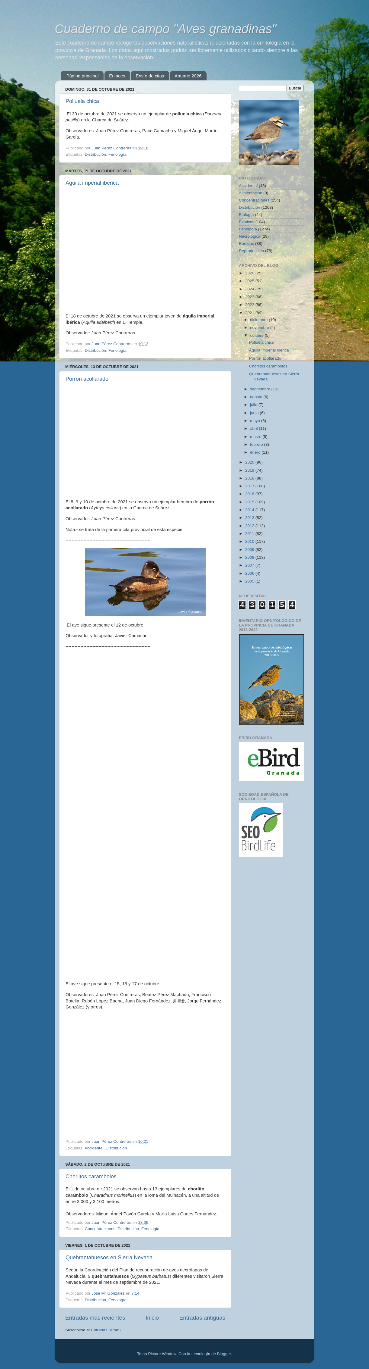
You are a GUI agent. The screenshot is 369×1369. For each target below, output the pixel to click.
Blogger (224, 1354)
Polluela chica (82, 101)
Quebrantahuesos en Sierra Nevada (109, 1258)
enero (256, 452)
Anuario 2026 (188, 75)
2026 (250, 273)
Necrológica (249, 236)
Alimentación (250, 193)
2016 (250, 494)
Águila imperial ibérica (92, 183)
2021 (250, 313)
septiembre (260, 389)
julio (254, 404)
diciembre (259, 319)
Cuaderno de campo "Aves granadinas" (165, 29)
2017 (250, 486)
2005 (250, 581)
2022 (250, 304)
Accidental (94, 1148)
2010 (250, 541)
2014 (250, 510)
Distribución (95, 154)
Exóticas (246, 222)
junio (255, 413)
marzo (256, 436)
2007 (250, 565)
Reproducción (251, 250)
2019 (250, 470)
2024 (250, 289)
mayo (255, 420)
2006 (250, 573)
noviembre (260, 327)
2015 (250, 502)
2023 (250, 297)
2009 (250, 549)
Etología (246, 214)
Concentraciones (100, 1229)
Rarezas (246, 243)
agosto (256, 397)
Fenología (117, 154)
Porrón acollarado (87, 379)
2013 (250, 517)
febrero (257, 444)
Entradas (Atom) (106, 1330)
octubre (257, 335)
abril (254, 428)
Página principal (82, 75)
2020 (250, 462)
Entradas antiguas (202, 1317)
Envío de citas (150, 75)
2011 (250, 533)
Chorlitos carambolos (91, 1177)
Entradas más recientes (95, 1317)
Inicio (152, 1317)
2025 (250, 281)
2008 (250, 557)
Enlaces (117, 75)
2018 (250, 478)
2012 (250, 526)
